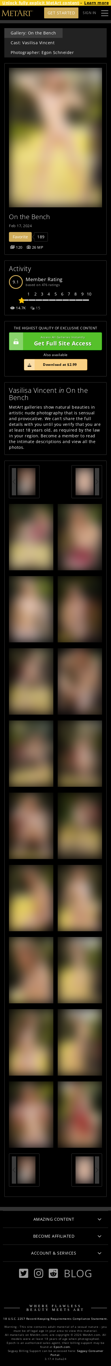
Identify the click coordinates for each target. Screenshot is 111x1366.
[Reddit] (53, 1273)
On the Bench (29, 216)
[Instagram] (38, 1273)
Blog (78, 1273)
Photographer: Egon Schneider (42, 52)
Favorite (20, 236)
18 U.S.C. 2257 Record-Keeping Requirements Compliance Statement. (55, 1319)
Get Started (61, 13)
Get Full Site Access (54, 341)
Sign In (89, 12)
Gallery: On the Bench (33, 33)
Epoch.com (62, 1347)
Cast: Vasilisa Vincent (32, 42)
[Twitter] (23, 1273)
